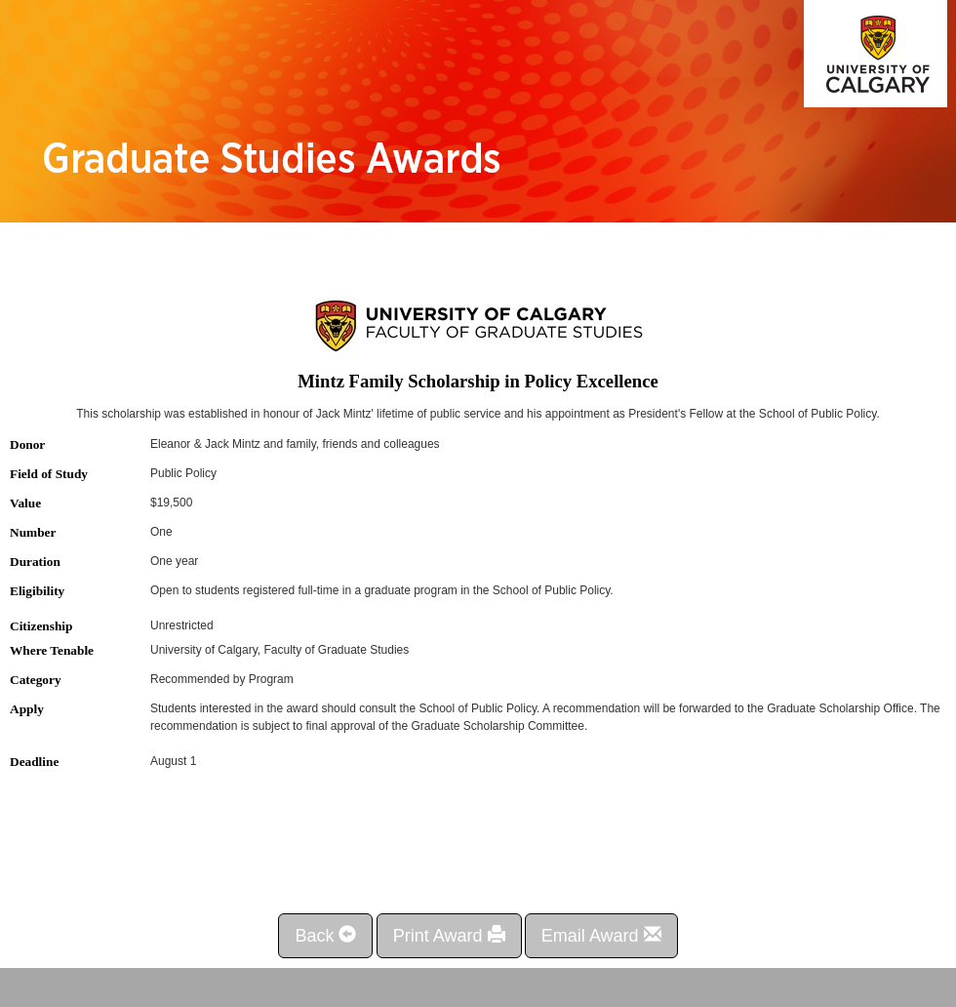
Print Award (449, 935)
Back (325, 935)
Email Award (601, 935)
